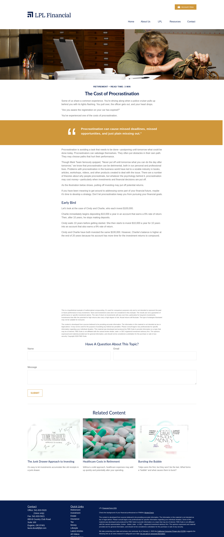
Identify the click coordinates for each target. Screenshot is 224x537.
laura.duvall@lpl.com (37, 528)
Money (74, 525)
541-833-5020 (40, 510)
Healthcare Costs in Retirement (101, 461)
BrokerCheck (149, 512)
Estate (73, 516)
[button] (131, 21)
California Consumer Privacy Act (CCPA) (171, 531)
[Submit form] (35, 393)
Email (116, 348)
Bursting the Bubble (150, 461)
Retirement (75, 510)
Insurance (75, 519)
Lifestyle (74, 528)
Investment (75, 513)
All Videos (75, 534)
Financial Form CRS (109, 508)
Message (32, 367)
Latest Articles (77, 531)
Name (31, 348)
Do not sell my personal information (152, 534)
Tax (72, 522)
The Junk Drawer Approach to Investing (51, 461)
